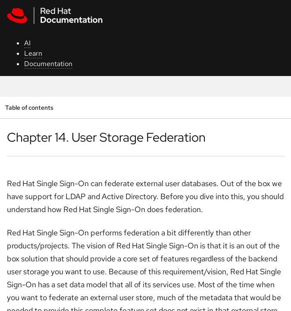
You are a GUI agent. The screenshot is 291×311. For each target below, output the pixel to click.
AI (27, 43)
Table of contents (29, 107)
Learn (33, 53)
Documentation (48, 63)
